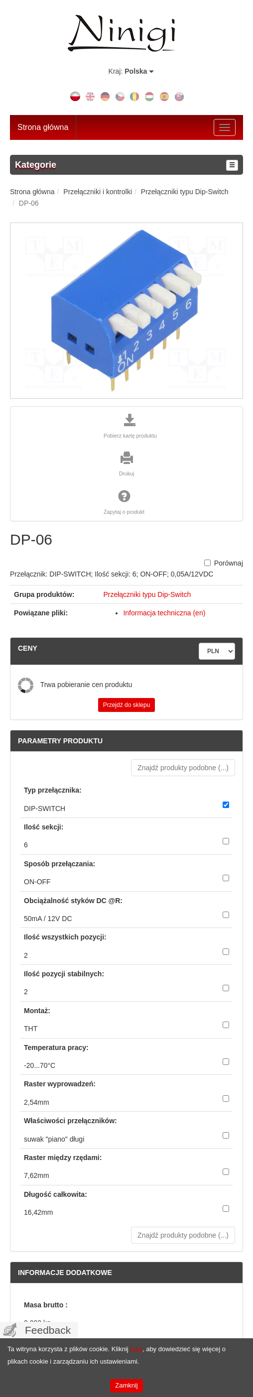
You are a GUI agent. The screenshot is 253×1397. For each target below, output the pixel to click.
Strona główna (42, 127)
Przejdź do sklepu (126, 704)
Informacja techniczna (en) (164, 613)
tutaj (136, 1349)
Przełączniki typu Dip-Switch (147, 594)
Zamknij (126, 1385)
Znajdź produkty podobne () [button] (183, 768)
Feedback (48, 1330)
